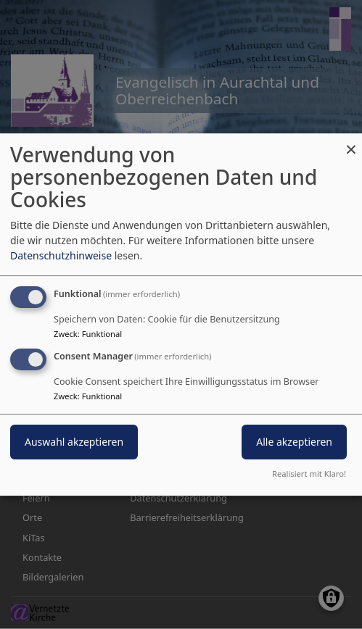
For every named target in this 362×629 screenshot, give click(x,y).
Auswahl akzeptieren (74, 442)
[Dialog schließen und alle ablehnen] (351, 142)
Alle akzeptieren (294, 442)
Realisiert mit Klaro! (309, 473)
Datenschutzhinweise (61, 255)
